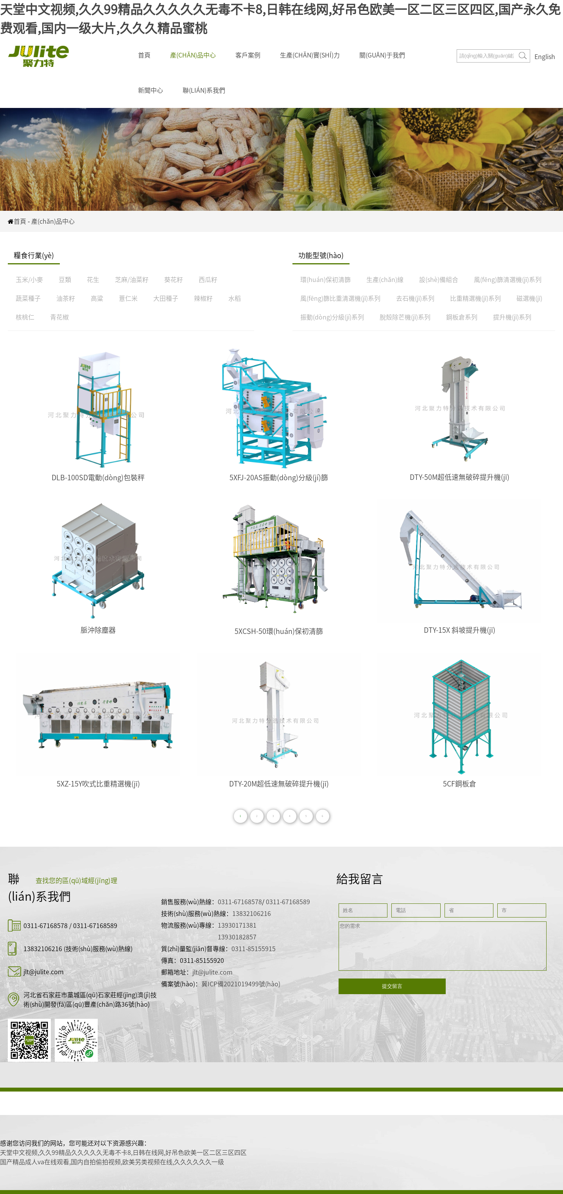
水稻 (234, 298)
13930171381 (237, 925)
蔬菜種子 (28, 298)
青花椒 (59, 317)
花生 (93, 280)
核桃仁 (25, 317)
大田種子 (165, 298)
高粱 (97, 298)
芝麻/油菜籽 (132, 280)
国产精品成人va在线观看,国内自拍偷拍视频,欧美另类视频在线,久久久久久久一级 (112, 1162)
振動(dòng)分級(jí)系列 (332, 317)
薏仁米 (128, 298)
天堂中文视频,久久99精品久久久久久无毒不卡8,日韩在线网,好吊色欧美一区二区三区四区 (123, 1152)
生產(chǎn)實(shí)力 (310, 55)
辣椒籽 (203, 298)
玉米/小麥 (29, 280)
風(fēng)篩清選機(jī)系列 (507, 280)
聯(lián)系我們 (204, 90)
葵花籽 (173, 280)
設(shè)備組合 (438, 280)
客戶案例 (247, 55)
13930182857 (237, 937)
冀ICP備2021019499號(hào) (240, 984)
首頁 (144, 55)
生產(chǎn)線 (384, 280)
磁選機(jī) (529, 298)
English (544, 57)
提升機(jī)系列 (512, 317)
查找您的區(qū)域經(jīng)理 (76, 880)
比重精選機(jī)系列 (475, 298)
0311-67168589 (95, 926)
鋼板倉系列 (461, 317)
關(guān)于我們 (382, 55)
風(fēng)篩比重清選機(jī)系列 (340, 298)
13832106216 (42, 949)
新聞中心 (150, 90)
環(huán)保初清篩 (325, 280)
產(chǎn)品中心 (193, 55)
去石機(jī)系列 (415, 298)
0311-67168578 (46, 926)
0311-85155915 (253, 949)
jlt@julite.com (43, 972)
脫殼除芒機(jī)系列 (405, 317)
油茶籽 (65, 298)
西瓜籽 (208, 280)
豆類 (65, 280)
